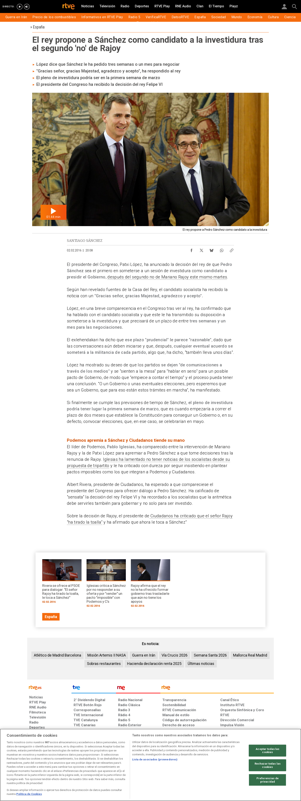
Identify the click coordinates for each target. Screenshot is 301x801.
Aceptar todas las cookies (267, 750)
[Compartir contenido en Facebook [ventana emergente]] (191, 249)
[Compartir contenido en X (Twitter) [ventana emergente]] (201, 249)
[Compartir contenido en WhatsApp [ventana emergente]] (222, 249)
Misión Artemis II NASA (106, 655)
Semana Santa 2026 (210, 655)
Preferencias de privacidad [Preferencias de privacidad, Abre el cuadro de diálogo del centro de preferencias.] (267, 780)
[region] (150, 765)
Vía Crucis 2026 (174, 655)
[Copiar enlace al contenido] (232, 249)
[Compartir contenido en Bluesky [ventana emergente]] (212, 249)
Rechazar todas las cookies (268, 765)
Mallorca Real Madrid (250, 655)
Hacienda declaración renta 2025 (154, 663)
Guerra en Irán (143, 655)
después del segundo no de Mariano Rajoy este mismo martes (167, 276)
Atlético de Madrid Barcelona (57, 655)
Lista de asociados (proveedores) (154, 759)
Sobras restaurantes (104, 663)
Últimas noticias (201, 663)
